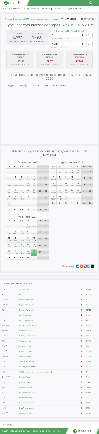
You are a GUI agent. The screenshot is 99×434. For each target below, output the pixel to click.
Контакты (7, 425)
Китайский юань (25, 315)
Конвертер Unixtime (51, 8)
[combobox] (86, 35)
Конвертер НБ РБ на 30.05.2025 (71, 31)
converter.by (13, 3)
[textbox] (86, 35)
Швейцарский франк (27, 336)
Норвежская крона (26, 382)
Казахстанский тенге (27, 326)
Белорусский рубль (58, 48)
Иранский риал (25, 377)
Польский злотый (26, 310)
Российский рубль (26, 300)
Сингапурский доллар (28, 367)
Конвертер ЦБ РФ (30, 8)
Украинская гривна (26, 305)
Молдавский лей (25, 387)
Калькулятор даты (72, 8)
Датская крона (25, 346)
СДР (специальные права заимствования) (35, 372)
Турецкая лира (25, 341)
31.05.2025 (37, 33)
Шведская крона (25, 351)
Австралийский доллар (28, 362)
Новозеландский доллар (60, 39)
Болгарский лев (25, 398)
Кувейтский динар (26, 408)
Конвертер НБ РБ (11, 8)
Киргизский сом (25, 413)
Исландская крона (26, 393)
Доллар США (24, 289)
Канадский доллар (26, 403)
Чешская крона (25, 356)
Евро (21, 295)
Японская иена (25, 331)
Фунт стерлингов (26, 320)
